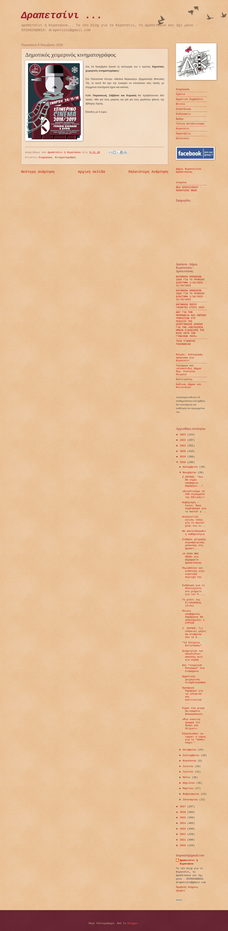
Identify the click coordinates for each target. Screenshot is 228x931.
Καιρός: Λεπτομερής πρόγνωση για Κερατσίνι (189, 357)
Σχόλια (180, 94)
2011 (183, 839)
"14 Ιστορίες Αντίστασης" (191, 644)
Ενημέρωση (45, 157)
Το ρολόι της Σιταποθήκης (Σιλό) (191, 602)
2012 (183, 834)
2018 (183, 462)
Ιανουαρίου (191, 799)
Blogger (133, 923)
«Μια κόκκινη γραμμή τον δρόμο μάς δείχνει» (191, 724)
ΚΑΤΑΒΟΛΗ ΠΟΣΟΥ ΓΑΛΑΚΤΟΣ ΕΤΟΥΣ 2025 (190, 306)
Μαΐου (187, 777)
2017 (183, 806)
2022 (183, 440)
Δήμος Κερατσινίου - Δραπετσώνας (190, 170)
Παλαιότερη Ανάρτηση (148, 172)
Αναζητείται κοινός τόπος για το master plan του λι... (194, 521)
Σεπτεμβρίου (192, 755)
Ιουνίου (189, 771)
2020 (183, 451)
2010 (183, 845)
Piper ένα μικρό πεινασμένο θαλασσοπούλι (193, 711)
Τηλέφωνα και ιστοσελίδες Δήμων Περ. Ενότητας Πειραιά (188, 370)
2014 (183, 823)
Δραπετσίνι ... (61, 15)
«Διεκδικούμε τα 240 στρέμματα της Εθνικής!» (193, 494)
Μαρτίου (189, 788)
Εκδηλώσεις (183, 114)
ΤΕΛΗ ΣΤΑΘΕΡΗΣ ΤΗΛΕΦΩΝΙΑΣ (185, 342)
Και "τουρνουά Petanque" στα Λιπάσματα (193, 668)
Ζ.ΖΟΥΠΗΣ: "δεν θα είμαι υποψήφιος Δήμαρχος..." (192, 481)
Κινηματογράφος (65, 157)
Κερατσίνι (182, 128)
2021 (183, 445)
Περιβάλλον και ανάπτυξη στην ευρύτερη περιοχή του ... (193, 574)
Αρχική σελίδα (91, 172)
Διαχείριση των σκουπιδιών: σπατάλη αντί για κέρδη (192, 655)
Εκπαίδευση (183, 109)
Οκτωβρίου (190, 749)
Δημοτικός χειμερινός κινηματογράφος (194, 679)
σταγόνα (181, 182)
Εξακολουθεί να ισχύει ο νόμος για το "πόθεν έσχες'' (194, 738)
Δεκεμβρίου (191, 467)
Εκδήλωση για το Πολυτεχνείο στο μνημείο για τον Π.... (193, 590)
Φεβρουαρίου (192, 794)
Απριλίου (189, 783)
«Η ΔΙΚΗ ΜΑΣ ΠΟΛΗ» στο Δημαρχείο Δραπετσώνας (191, 558)
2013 (183, 828)
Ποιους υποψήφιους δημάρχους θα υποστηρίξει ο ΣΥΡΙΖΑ (193, 617)
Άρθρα (179, 119)
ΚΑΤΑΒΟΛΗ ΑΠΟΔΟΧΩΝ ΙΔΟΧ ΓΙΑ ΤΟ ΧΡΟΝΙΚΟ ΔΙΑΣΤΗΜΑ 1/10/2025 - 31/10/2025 (191, 281)
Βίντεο (180, 104)
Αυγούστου (190, 760)
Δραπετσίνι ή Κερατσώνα (189, 862)
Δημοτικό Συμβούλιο (189, 99)
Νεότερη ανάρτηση (38, 172)
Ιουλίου (189, 766)
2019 (183, 456)
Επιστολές (182, 138)
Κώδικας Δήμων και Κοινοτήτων (188, 386)
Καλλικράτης (184, 379)
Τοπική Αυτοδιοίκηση (190, 123)
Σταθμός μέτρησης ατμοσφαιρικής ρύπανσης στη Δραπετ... (194, 544)
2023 (183, 434)
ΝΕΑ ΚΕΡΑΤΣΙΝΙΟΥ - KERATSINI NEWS (188, 189)
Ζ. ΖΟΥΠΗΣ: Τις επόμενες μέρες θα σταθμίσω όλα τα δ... (194, 633)
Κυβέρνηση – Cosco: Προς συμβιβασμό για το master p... (194, 507)
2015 (183, 817)
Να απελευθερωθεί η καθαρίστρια (194, 532)
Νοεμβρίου (190, 472)
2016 (183, 812)
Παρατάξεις (183, 133)
